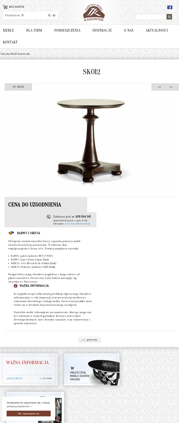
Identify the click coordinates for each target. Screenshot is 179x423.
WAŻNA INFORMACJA (27, 362)
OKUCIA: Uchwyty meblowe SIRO (31, 267)
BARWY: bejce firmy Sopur (28, 259)
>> (169, 87)
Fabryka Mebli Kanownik (15, 53)
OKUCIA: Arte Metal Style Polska (32, 263)
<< (160, 87)
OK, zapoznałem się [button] (28, 414)
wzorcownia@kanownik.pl (77, 223)
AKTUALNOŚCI (157, 30)
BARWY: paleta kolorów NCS (30, 256)
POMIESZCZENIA (67, 30)
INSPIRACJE (102, 30)
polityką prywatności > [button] (19, 406)
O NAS (129, 30)
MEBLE (8, 30)
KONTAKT (10, 42)
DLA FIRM (34, 30)
